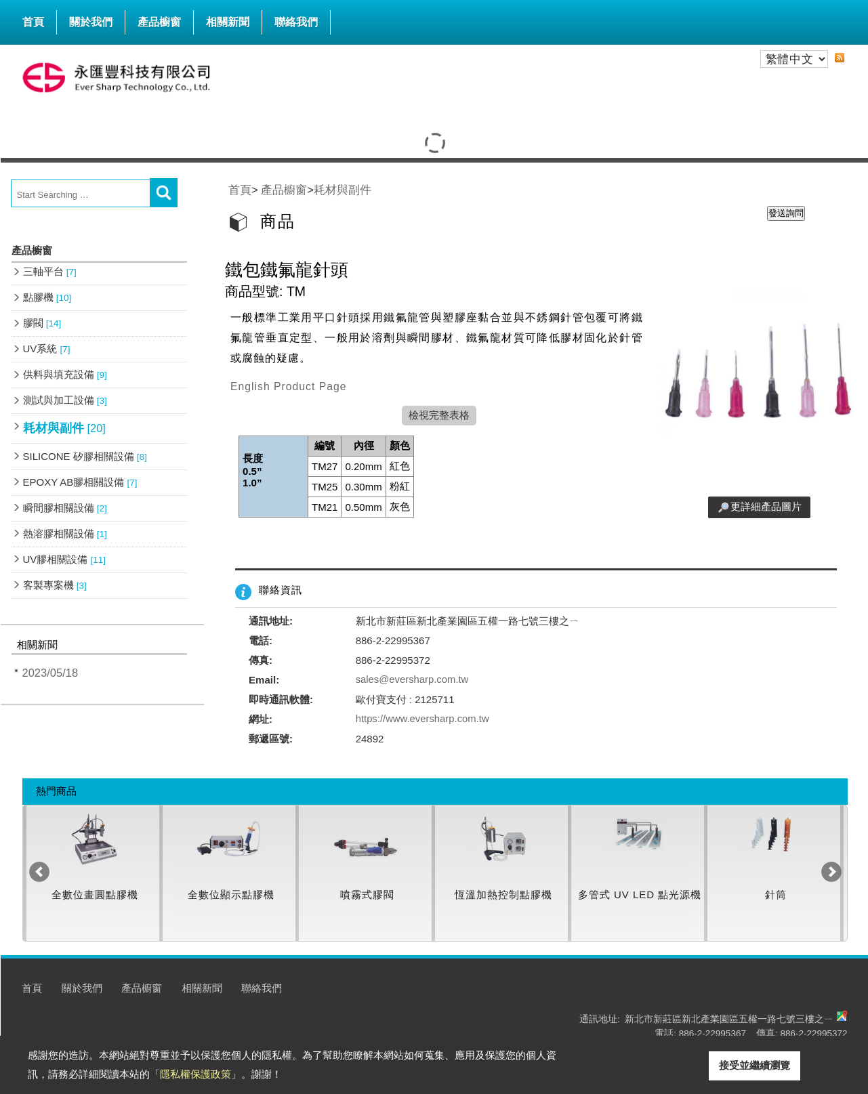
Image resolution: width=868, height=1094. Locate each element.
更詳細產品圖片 (766, 506)
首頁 (33, 22)
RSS (839, 57)
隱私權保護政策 (195, 1074)
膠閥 (42, 323)
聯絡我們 (296, 22)
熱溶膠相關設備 (65, 533)
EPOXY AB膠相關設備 (80, 482)
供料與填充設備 (65, 374)
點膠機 (47, 297)
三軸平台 (50, 271)
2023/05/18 (50, 673)
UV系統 (46, 348)
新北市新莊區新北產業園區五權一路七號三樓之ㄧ (729, 1019)
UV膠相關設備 (64, 559)
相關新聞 (227, 22)
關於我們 (90, 22)
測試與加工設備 (65, 400)
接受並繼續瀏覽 (754, 1065)
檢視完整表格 (439, 415)
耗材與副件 (64, 428)
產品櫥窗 (159, 19)
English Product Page (288, 386)
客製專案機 (55, 585)
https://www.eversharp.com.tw (423, 719)
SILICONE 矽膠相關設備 (85, 456)
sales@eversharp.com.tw (413, 680)
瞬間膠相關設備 (65, 507)
